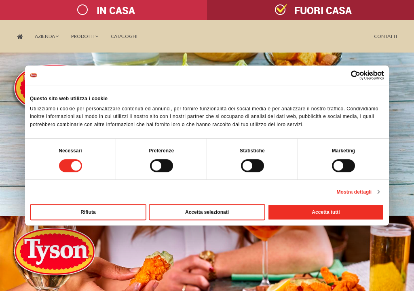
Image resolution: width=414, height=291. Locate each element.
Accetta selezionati (207, 212)
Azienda (47, 36)
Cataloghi (124, 36)
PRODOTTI (85, 36)
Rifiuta (87, 212)
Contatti (385, 36)
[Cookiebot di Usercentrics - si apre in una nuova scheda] (348, 75)
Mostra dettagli (354, 192)
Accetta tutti (326, 212)
